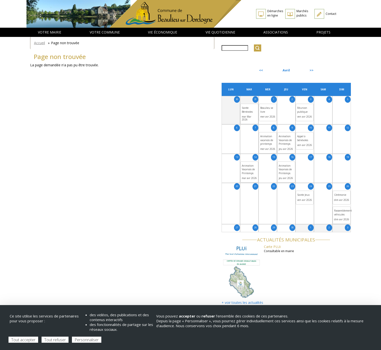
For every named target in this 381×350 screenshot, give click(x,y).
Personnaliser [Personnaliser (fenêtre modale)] (87, 339)
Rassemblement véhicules (343, 212)
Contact (331, 14)
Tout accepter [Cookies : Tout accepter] (23, 339)
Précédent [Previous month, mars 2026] (235, 70)
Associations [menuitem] (275, 32)
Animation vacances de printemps (266, 140)
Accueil (39, 43)
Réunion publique (302, 109)
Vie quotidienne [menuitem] (220, 32)
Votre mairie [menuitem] (49, 32)
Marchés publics (302, 13)
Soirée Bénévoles (247, 109)
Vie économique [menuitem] (162, 32)
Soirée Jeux (303, 194)
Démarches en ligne (275, 13)
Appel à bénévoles (302, 138)
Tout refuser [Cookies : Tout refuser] (55, 339)
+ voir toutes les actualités (242, 302)
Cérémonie (340, 194)
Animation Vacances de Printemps (285, 140)
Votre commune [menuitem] (105, 32)
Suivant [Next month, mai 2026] (340, 70)
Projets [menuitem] (323, 32)
